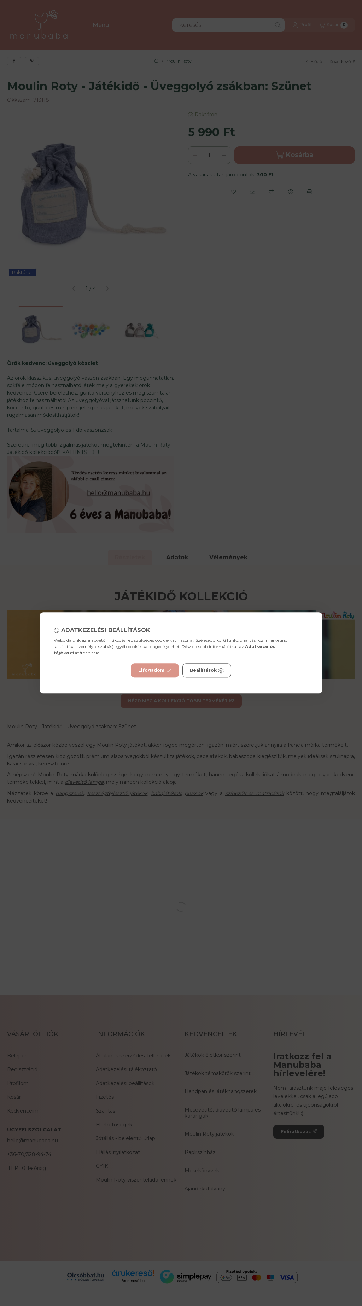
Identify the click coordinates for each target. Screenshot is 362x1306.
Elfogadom (154, 671)
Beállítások (207, 671)
